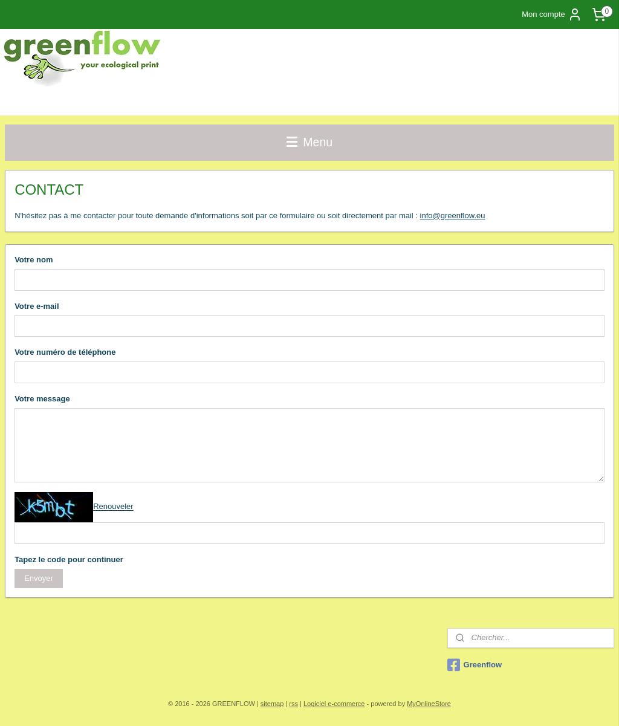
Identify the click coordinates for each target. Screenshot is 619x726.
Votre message (42, 398)
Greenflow (474, 665)
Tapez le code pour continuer (69, 559)
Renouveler (113, 506)
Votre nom (34, 259)
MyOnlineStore (429, 703)
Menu (309, 142)
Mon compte (552, 14)
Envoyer (38, 578)
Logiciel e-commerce (334, 703)
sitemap (272, 703)
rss (293, 703)
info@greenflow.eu (452, 215)
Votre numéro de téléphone (65, 352)
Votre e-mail (37, 306)
